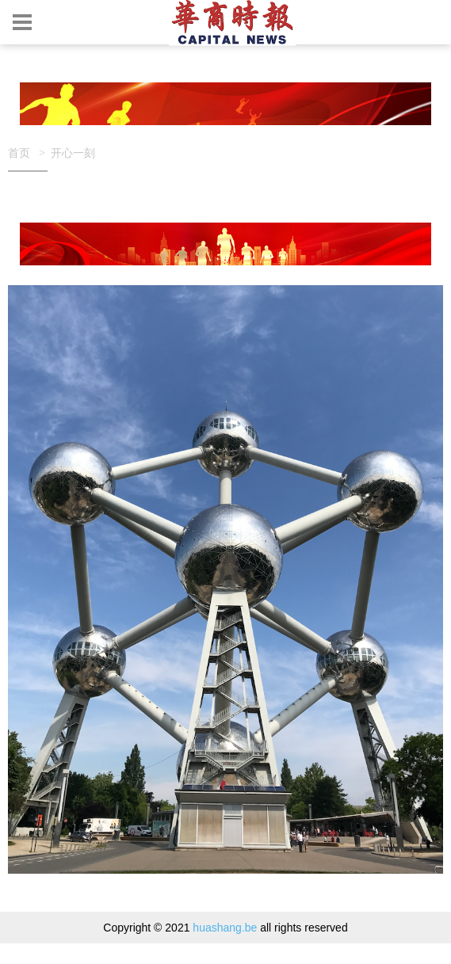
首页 (19, 152)
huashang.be (225, 927)
